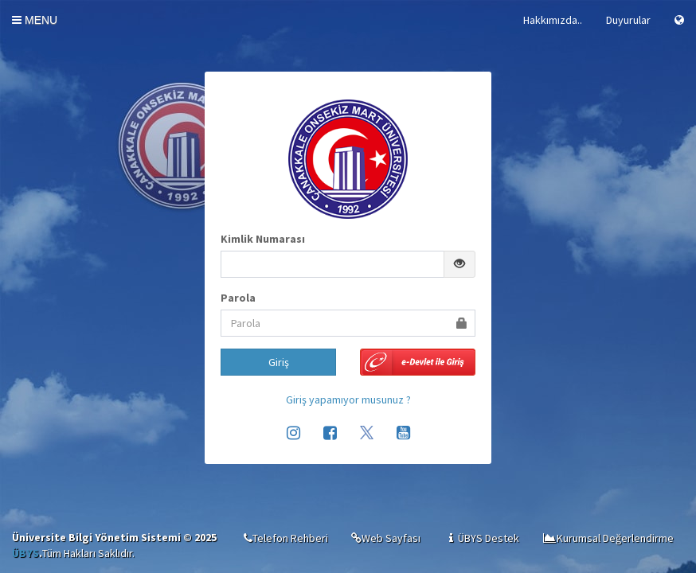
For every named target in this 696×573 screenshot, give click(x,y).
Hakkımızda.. (552, 20)
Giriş (278, 362)
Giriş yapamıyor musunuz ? (348, 399)
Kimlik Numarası (263, 239)
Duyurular (628, 20)
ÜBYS (25, 553)
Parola (238, 297)
